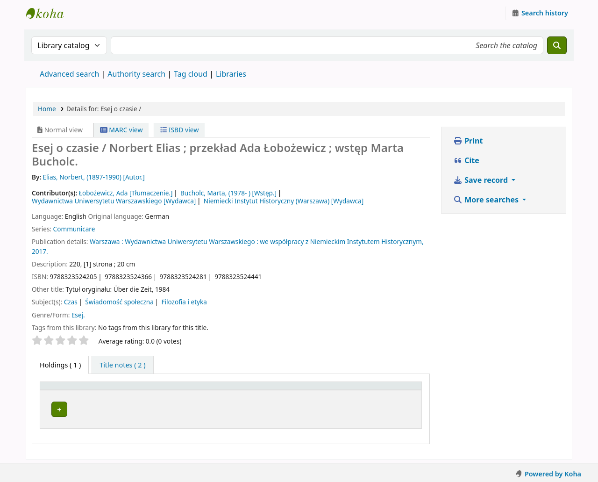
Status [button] (390, 390)
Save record (481, 180)
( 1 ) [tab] (60, 364)
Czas (71, 301)
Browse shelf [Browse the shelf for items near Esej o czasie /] (337, 407)
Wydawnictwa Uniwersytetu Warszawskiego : (191, 241)
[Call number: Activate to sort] (333, 390)
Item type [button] (60, 390)
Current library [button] (128, 390)
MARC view (121, 129)
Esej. (78, 314)
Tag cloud (190, 74)
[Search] (557, 45)
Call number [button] (314, 390)
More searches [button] (486, 199)
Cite (466, 160)
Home (47, 108)
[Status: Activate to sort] (399, 390)
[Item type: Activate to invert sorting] (70, 390)
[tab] (122, 365)
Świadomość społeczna (119, 301)
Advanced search (69, 74)
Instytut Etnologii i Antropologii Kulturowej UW (49, 13)
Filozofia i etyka (184, 301)
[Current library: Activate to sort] (195, 390)
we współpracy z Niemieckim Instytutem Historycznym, (341, 241)
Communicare (74, 228)
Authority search (136, 74)
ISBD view (179, 129)
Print (468, 141)
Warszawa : (106, 241)
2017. (40, 251)
